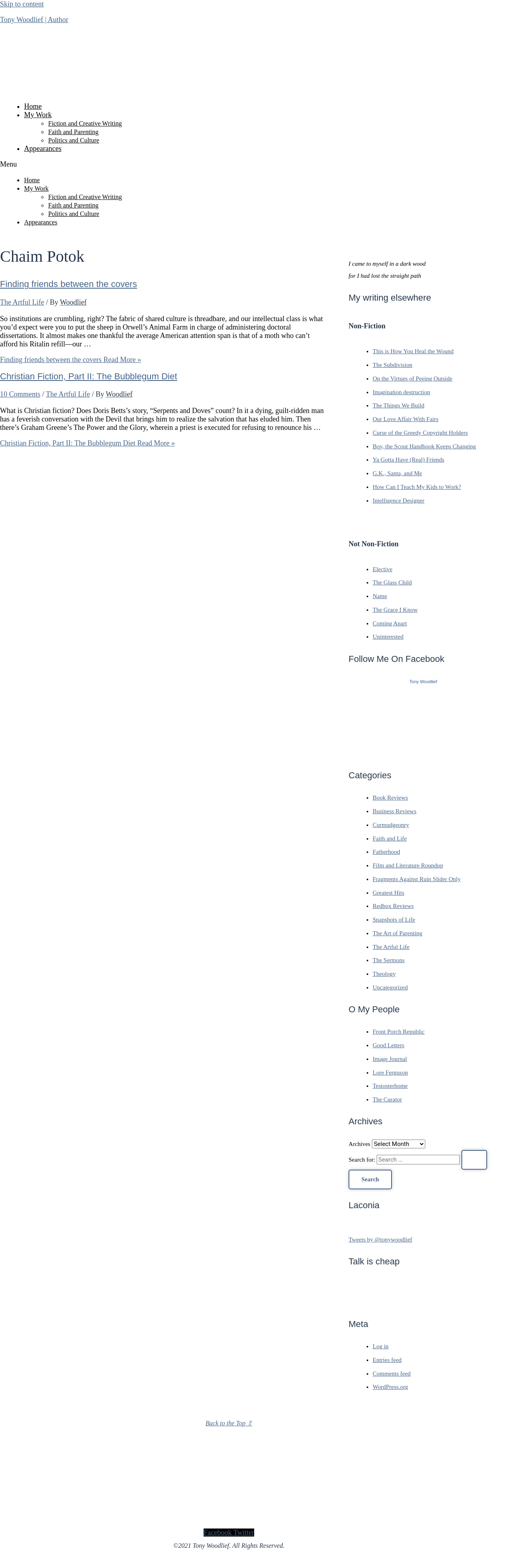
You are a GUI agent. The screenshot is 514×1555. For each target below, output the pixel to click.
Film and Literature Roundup (408, 865)
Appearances (42, 149)
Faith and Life (390, 838)
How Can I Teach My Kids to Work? (417, 487)
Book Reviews (390, 797)
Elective (382, 569)
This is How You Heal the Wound (413, 351)
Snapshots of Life (394, 919)
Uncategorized (390, 987)
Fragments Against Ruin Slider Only (417, 879)
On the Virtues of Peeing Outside (412, 378)
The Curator (387, 1099)
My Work (38, 115)
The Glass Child (392, 582)
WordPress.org (390, 1387)
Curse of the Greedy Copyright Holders (420, 432)
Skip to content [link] (22, 4)
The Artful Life (22, 302)
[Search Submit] (474, 1160)
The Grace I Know (395, 610)
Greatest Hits (388, 892)
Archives (359, 1144)
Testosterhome (390, 1086)
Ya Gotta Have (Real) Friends (408, 459)
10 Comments (20, 394)
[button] (229, 164)
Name (380, 596)
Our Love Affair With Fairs (406, 419)
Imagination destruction (401, 392)
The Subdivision (392, 365)
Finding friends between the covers (68, 284)
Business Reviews (394, 811)
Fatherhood (386, 852)
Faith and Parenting (73, 131)
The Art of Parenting (397, 933)
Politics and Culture (73, 140)
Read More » (70, 360)
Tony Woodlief (423, 681)
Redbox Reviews (393, 906)
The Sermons (389, 960)
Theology (384, 974)
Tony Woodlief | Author (34, 20)
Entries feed (387, 1360)
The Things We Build (398, 405)
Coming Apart (390, 623)
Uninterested (388, 636)
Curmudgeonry (391, 825)
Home (33, 106)
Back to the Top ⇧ (229, 1423)
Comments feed (392, 1373)
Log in (381, 1346)
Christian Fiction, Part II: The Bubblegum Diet (88, 376)
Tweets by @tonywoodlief (380, 1239)
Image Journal (390, 1059)
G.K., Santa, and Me (397, 473)
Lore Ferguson (390, 1072)
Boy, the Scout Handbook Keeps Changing (424, 446)
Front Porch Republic (398, 1031)
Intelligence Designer (398, 500)
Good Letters (388, 1045)
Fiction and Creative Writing (85, 123)
